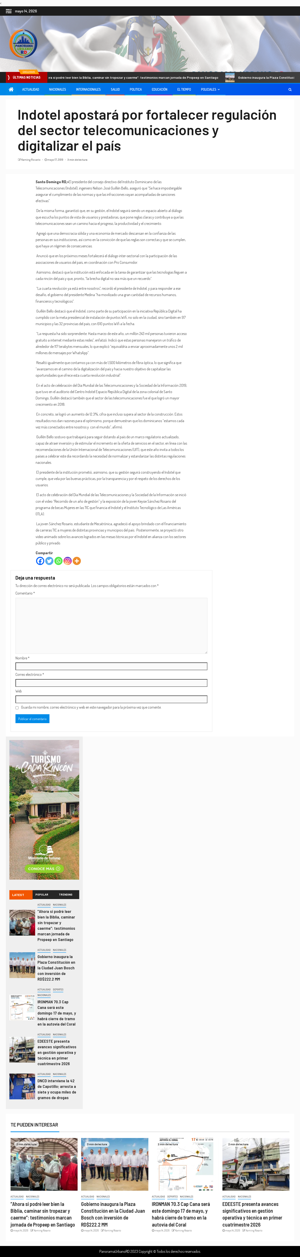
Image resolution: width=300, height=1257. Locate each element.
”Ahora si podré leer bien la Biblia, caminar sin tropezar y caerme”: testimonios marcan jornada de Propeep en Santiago (130, 77)
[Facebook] (40, 561)
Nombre (22, 658)
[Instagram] (68, 561)
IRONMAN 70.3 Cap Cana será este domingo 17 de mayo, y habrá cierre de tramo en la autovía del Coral (57, 1013)
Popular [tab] (41, 894)
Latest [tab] (18, 895)
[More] (77, 561)
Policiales (208, 89)
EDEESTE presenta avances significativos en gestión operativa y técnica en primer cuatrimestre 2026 (57, 1052)
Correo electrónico (29, 674)
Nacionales (57, 89)
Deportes (58, 989)
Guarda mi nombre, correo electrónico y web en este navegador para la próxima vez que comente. (91, 707)
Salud (115, 89)
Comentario (25, 593)
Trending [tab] (65, 894)
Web (18, 691)
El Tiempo (184, 89)
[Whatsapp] (58, 561)
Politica (136, 89)
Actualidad (30, 89)
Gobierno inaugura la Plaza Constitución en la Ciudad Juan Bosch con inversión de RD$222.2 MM (56, 968)
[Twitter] (49, 561)
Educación (159, 89)
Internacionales (88, 89)
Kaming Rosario (31, 159)
